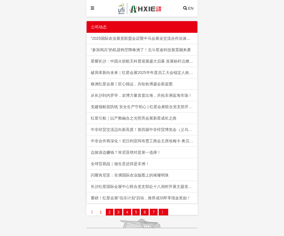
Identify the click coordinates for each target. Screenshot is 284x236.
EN (191, 8)
